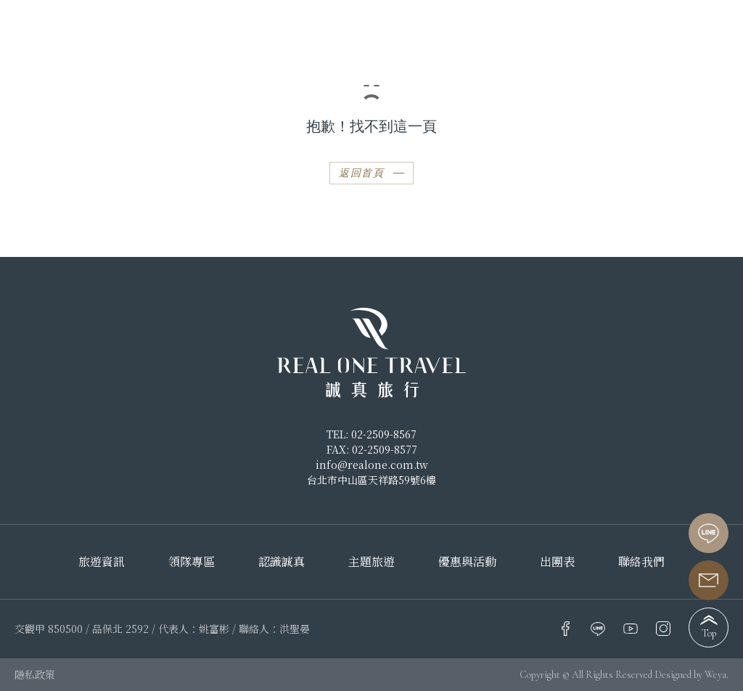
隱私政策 (35, 674)
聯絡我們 (641, 562)
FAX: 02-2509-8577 (372, 449)
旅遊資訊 (101, 562)
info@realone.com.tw (372, 464)
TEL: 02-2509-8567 (371, 434)
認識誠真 (281, 562)
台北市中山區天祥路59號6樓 (371, 480)
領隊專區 (191, 562)
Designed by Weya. (691, 674)
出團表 (557, 562)
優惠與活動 (467, 562)
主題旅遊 (371, 562)
